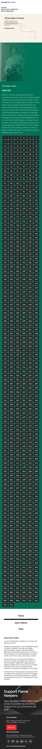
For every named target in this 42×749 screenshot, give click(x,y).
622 (23, 567)
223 (5, 292)
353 (30, 379)
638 (11, 580)
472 (23, 463)
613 (5, 563)
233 (30, 296)
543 (17, 513)
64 (24, 179)
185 (30, 263)
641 (30, 580)
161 (30, 246)
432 (36, 434)
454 (23, 450)
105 (17, 208)
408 (36, 417)
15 (17, 146)
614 (11, 563)
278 (11, 329)
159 (17, 246)
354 (36, 379)
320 (11, 359)
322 (24, 359)
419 (30, 425)
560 (11, 525)
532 (24, 505)
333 (17, 367)
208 (23, 279)
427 (5, 434)
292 (23, 338)
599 (30, 551)
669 (17, 601)
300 (36, 342)
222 (36, 288)
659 (30, 592)
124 (24, 221)
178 (24, 258)
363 (17, 388)
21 (17, 150)
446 (11, 446)
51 (17, 171)
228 (36, 292)
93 (18, 200)
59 (30, 175)
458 (11, 455)
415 (5, 425)
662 (11, 596)
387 (17, 404)
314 (11, 354)
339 (17, 371)
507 (17, 488)
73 (5, 187)
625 (5, 571)
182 (11, 263)
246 (36, 304)
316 (24, 354)
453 (17, 450)
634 (23, 576)
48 (36, 167)
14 (11, 146)
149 (30, 238)
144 (36, 233)
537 (17, 509)
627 (17, 571)
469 (5, 463)
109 (5, 213)
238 (23, 300)
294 (36, 338)
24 (36, 150)
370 (23, 392)
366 (36, 388)
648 (36, 584)
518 (11, 496)
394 (23, 409)
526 (23, 500)
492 (36, 475)
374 (11, 396)
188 (11, 267)
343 (5, 375)
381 (17, 400)
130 (24, 225)
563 (30, 525)
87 (18, 196)
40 (24, 162)
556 (23, 521)
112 (24, 213)
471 (17, 463)
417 (17, 425)
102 (36, 204)
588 (36, 542)
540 (36, 509)
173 (30, 254)
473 (30, 463)
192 (36, 267)
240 (36, 300)
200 (11, 275)
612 (36, 559)
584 (11, 542)
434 (11, 438)
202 (23, 275)
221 (30, 288)
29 (30, 154)
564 (36, 525)
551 (30, 517)
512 (11, 492)
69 (18, 183)
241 (5, 304)
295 (5, 342)
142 (24, 233)
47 (30, 167)
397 (5, 413)
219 (17, 288)
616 (24, 563)
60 (36, 175)
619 (5, 567)
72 (36, 183)
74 (11, 187)
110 (11, 213)
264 (36, 317)
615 (17, 563)
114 (36, 213)
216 (36, 283)
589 (5, 546)
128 (11, 225)
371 (30, 392)
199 (5, 275)
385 (5, 404)
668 (11, 601)
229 (5, 296)
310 (24, 350)
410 (11, 421)
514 (24, 492)
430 (23, 434)
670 (23, 601)
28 (24, 154)
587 (30, 542)
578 (11, 538)
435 (17, 438)
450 (36, 446)
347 (30, 375)
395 (30, 409)
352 (24, 379)
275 (30, 325)
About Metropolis (7, 11)
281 (30, 329)
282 (36, 329)
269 (30, 321)
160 (24, 246)
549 (17, 517)
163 (5, 250)
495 (17, 480)
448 (23, 446)
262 (23, 317)
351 (17, 379)
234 (36, 296)
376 (23, 396)
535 (5, 509)
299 (30, 342)
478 (23, 467)
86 (11, 196)
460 (23, 455)
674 (11, 605)
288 (36, 334)
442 (23, 442)
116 (11, 217)
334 (23, 367)
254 (11, 313)
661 (5, 596)
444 (36, 442)
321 (17, 359)
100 (24, 204)
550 (23, 517)
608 (11, 559)
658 (23, 592)
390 (36, 404)
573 (17, 534)
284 (11, 334)
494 (11, 480)
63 (18, 179)
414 (36, 421)
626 (11, 571)
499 (5, 484)
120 (36, 217)
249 (17, 308)
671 (30, 601)
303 (17, 346)
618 (36, 563)
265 (5, 321)
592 (23, 546)
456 (36, 450)
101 (30, 204)
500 (11, 484)
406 (23, 417)
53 (30, 171)
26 (11, 154)
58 (24, 175)
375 (17, 396)
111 (18, 213)
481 (5, 471)
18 (36, 146)
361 (5, 388)
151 (5, 242)
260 (11, 317)
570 (36, 530)
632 (11, 576)
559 (5, 525)
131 (30, 225)
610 (24, 559)
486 (36, 471)
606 (36, 555)
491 (30, 475)
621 (17, 567)
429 (17, 434)
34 (24, 158)
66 (36, 179)
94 (24, 200)
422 (11, 429)
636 (36, 576)
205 (5, 279)
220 (23, 288)
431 (30, 434)
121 (5, 221)
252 (36, 308)
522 (36, 496)
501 (17, 484)
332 (11, 367)
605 (30, 555)
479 (30, 467)
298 (23, 342)
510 (36, 488)
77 (30, 187)
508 (23, 488)
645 (17, 584)
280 (23, 329)
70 (24, 183)
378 (36, 396)
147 (17, 238)
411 (17, 421)
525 (17, 500)
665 (30, 596)
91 (5, 200)
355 (5, 384)
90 (36, 196)
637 (5, 580)
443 (30, 442)
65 (30, 179)
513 (17, 492)
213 (17, 283)
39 (18, 162)
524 (11, 500)
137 (30, 229)
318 (36, 354)
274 (24, 325)
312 (36, 350)
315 (17, 354)
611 (30, 559)
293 (30, 338)
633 (17, 576)
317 (30, 354)
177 (17, 258)
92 (11, 200)
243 (17, 304)
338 (11, 371)
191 (30, 267)
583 (5, 542)
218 (11, 288)
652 (23, 588)
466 (23, 459)
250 (23, 308)
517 (5, 496)
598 (23, 551)
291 (17, 338)
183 (17, 263)
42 (36, 162)
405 (17, 417)
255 (17, 313)
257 (30, 313)
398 (11, 413)
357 (17, 384)
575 (30, 534)
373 (5, 396)
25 (5, 154)
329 (30, 363)
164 (11, 250)
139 (5, 233)
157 (5, 246)
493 (5, 480)
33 (17, 158)
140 (11, 233)
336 (36, 367)
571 (5, 534)
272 (11, 325)
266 (11, 321)
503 (30, 484)
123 (17, 221)
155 (30, 242)
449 (30, 446)
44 (11, 167)
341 (30, 371)
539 (30, 509)
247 (5, 308)
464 (11, 459)
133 (5, 229)
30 (36, 154)
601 (5, 555)
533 (30, 505)
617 (30, 563)
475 (5, 467)
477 (17, 467)
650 (11, 588)
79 (5, 192)
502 (23, 484)
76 (24, 187)
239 (30, 300)
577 (5, 538)
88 (24, 196)
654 (36, 588)
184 (24, 263)
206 (11, 279)
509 (30, 488)
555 (17, 521)
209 (30, 279)
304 (23, 346)
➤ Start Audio (9, 28)
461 (30, 455)
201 (17, 275)
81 (17, 192)
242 (11, 304)
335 (30, 367)
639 (17, 580)
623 (30, 567)
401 (30, 413)
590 (11, 546)
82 (24, 192)
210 (36, 279)
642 (36, 580)
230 (11, 296)
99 (18, 204)
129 (17, 225)
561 (17, 525)
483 (17, 471)
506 (11, 488)
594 (36, 546)
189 (17, 267)
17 (30, 146)
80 (11, 192)
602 (11, 555)
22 (24, 150)
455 (30, 450)
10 (24, 142)
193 (5, 271)
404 (11, 417)
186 (36, 263)
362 (11, 388)
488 (11, 475)
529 (5, 505)
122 (11, 221)
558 (36, 521)
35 (30, 158)
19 (5, 150)
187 (5, 267)
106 (24, 208)
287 (30, 334)
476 (11, 467)
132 (36, 225)
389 (30, 404)
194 (11, 271)
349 (5, 379)
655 (5, 592)
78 (36, 187)
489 (17, 475)
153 (17, 242)
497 (30, 480)
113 (30, 213)
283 (5, 334)
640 (23, 580)
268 (23, 321)
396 (36, 409)
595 (5, 551)
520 (23, 496)
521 (30, 496)
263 (30, 317)
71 (30, 183)
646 (23, 584)
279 (17, 329)
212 (11, 283)
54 (36, 171)
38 (11, 162)
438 (36, 438)
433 (5, 438)
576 (36, 534)
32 (11, 158)
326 (11, 363)
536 (11, 509)
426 (36, 429)
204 (36, 275)
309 (17, 350)
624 (36, 567)
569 (30, 530)
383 (30, 400)
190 (24, 267)
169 (5, 254)
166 (24, 250)
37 (5, 162)
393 (17, 409)
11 (30, 142)
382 (23, 400)
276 (36, 325)
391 (5, 409)
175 (5, 258)
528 (36, 500)
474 (36, 463)
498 (36, 480)
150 (36, 238)
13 (5, 146)
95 (30, 200)
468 (36, 459)
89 (30, 196)
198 (36, 271)
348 (36, 375)
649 (5, 588)
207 (17, 279)
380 (11, 400)
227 (30, 292)
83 (30, 192)
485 (30, 471)
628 (23, 571)
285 (17, 334)
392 (11, 409)
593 (30, 546)
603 (17, 555)
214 (24, 283)
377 (30, 396)
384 (36, 400)
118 (24, 217)
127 (5, 225)
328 (23, 363)
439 (5, 442)
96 (36, 200)
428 (11, 434)
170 (11, 254)
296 (11, 342)
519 (17, 496)
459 (17, 455)
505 (5, 488)
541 (5, 513)
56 (11, 175)
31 (5, 158)
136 (24, 229)
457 (5, 455)
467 (30, 459)
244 (23, 304)
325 (5, 363)
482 (11, 471)
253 (5, 313)
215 (30, 283)
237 (17, 300)
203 (30, 275)
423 (17, 429)
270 (36, 321)
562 (23, 525)
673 (5, 605)
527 (30, 500)
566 (11, 530)
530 (11, 505)
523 (5, 500)
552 (36, 517)
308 (11, 350)
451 (5, 450)
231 (17, 296)
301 (5, 346)
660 (36, 592)
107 (30, 208)
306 (36, 346)
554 (11, 521)
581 (30, 538)
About (21, 616)
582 (36, 538)
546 (36, 513)
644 (11, 584)
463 (5, 459)
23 (30, 150)
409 (5, 421)
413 (30, 421)
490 (23, 475)
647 (30, 584)
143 (30, 233)
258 (36, 313)
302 (11, 346)
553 (5, 521)
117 (18, 217)
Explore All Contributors (9, 9)
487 (5, 475)
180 (36, 258)
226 (23, 292)
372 (36, 392)
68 (11, 183)
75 (17, 187)
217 (5, 288)
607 (5, 559)
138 (36, 229)
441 (17, 442)
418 (24, 425)
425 (30, 429)
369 (17, 392)
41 (30, 162)
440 (11, 442)
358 (23, 384)
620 (11, 567)
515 (30, 492)
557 (30, 521)
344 (11, 375)
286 (23, 334)
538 (23, 509)
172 (24, 254)
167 (30, 250)
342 (36, 371)
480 (36, 467)
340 (23, 371)
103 (5, 208)
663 (17, 596)
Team (21, 629)
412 (24, 421)
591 (17, 546)
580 (23, 538)
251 (30, 308)
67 (5, 183)
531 (17, 505)
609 (17, 559)
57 (17, 175)
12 (36, 142)
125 (30, 221)
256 (23, 313)
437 (30, 438)
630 (36, 571)
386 (11, 404)
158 (11, 246)
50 (11, 171)
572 (11, 534)
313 (5, 354)
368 (11, 392)
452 (11, 450)
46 (24, 167)
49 (5, 171)
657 (17, 592)
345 (17, 375)
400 (23, 413)
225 (17, 292)
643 (5, 584)
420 (36, 425)
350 (11, 379)
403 (5, 417)
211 (5, 283)
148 (24, 238)
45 (18, 167)
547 (5, 517)
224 (11, 292)
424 (23, 429)
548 (11, 517)
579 (17, 538)
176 (11, 258)
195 (17, 271)
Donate (3, 7)
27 (17, 154)
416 (11, 425)
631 (5, 576)
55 (5, 175)
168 (36, 250)
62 (11, 179)
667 (5, 601)
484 (23, 471)
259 (5, 317)
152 (11, 242)
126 (36, 221)
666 (36, 596)
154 (24, 242)
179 (30, 258)
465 (17, 459)
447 (17, 446)
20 (11, 150)
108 (36, 208)
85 (5, 196)
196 (24, 271)
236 (11, 300)
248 (11, 308)
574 (24, 534)
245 (30, 304)
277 (5, 329)
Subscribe (11, 727)
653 (30, 588)
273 (17, 325)
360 (36, 384)
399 (17, 413)
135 (17, 229)
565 (5, 530)
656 (11, 592)
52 (24, 171)
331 (5, 367)
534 (36, 505)
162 (36, 246)
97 (5, 204)
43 (5, 167)
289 (5, 338)
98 (11, 204)
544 (23, 513)
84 (36, 192)
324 (36, 359)
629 (30, 571)
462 (36, 455)
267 (17, 321)
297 (17, 342)
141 (17, 233)
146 (11, 238)
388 (23, 404)
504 (36, 484)
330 (36, 363)
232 (24, 296)
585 (17, 542)
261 (17, 317)
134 (11, 229)
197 (30, 271)
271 (5, 325)
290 (11, 338)
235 (5, 300)
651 (17, 588)
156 (36, 242)
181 (5, 263)
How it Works (21, 623)
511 (5, 492)
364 (23, 388)
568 (23, 530)
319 (5, 359)
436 (23, 438)
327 (17, 363)
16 (24, 146)
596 (11, 551)
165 (17, 250)
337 (5, 371)
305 (30, 346)
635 (30, 576)
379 (5, 400)
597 (17, 551)
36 (36, 158)
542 (11, 513)
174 (36, 254)
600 (36, 551)
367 (5, 392)
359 (30, 384)
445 (5, 446)
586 (23, 542)
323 (30, 359)
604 (23, 555)
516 (36, 492)
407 (30, 417)
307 (5, 350)
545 (30, 513)
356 (11, 384)
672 (36, 601)
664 (23, 596)
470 (11, 463)
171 (18, 254)
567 (17, 530)
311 (30, 350)
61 (5, 179)
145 (5, 238)
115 (5, 217)
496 (23, 480)
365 (30, 388)
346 (23, 375)
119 (30, 217)
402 (36, 413)
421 (5, 429)
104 (11, 208)
